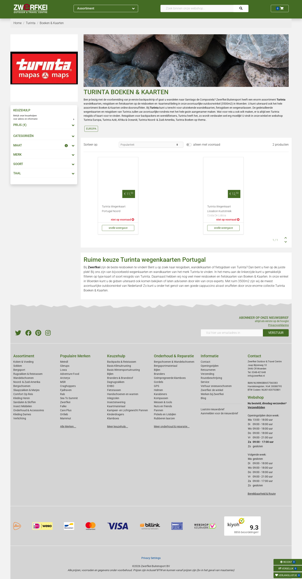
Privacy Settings (151, 558)
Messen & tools (163, 402)
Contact (205, 361)
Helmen (158, 390)
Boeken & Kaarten (109, 107)
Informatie (210, 356)
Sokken (17, 365)
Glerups (64, 365)
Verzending (207, 373)
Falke (63, 406)
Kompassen (161, 398)
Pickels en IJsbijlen (165, 414)
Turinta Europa (92, 119)
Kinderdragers (115, 414)
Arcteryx (65, 377)
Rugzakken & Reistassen (28, 373)
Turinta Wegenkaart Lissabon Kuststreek (223, 211)
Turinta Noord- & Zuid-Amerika (156, 119)
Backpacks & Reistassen (121, 361)
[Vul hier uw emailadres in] (232, 332)
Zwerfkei (65, 402)
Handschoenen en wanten (122, 394)
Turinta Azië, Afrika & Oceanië (119, 119)
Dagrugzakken (115, 381)
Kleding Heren (21, 398)
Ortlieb (64, 414)
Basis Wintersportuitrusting (123, 369)
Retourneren (208, 369)
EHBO (110, 386)
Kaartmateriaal (116, 406)
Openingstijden (210, 365)
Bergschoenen (21, 386)
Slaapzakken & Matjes (26, 390)
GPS (156, 386)
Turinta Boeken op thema (191, 119)
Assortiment (106, 8)
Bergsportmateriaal (165, 365)
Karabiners (160, 394)
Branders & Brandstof (120, 377)
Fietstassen (114, 390)
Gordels (158, 381)
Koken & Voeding (23, 361)
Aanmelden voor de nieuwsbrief (219, 413)
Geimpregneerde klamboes (170, 377)
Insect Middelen (22, 406)
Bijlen (110, 373)
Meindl (64, 361)
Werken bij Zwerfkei (212, 394)
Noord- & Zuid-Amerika (26, 381)
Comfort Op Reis (23, 394)
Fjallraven (66, 390)
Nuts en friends (163, 406)
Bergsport (19, 369)
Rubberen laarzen (164, 418)
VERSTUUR (276, 333)
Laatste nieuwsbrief (212, 409)
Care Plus (65, 410)
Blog (203, 398)
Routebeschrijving (211, 377)
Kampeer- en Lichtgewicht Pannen (127, 410)
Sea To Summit (69, 398)
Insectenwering (116, 402)
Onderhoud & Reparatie (174, 356)
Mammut (65, 418)
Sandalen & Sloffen (24, 402)
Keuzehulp (116, 356)
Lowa (63, 369)
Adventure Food (69, 373)
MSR (63, 381)
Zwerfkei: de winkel (212, 390)
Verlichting (19, 418)
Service (205, 381)
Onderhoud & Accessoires (28, 410)
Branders (159, 373)
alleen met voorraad (206, 144)
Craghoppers (68, 386)
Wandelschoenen (23, 377)
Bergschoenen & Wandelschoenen (174, 361)
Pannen (158, 410)
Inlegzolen (113, 398)
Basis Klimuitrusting (119, 365)
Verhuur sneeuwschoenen (216, 386)
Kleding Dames (22, 414)
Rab (62, 394)
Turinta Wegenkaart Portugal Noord (114, 209)
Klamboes (113, 418)
